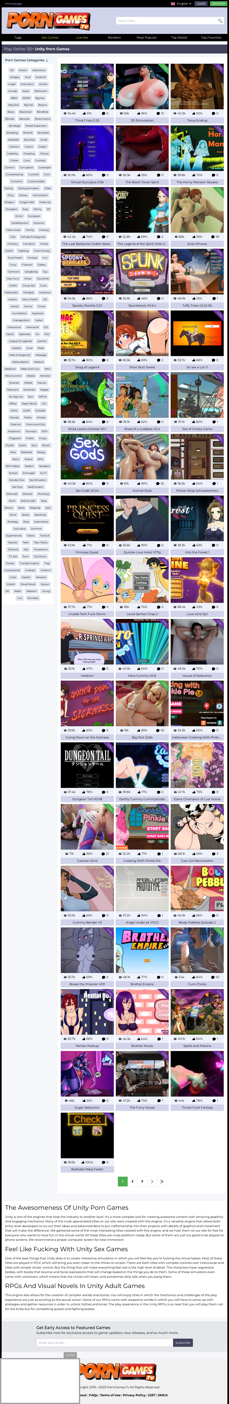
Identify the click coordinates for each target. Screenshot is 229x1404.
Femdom (29, 243)
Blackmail (26, 111)
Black (11, 111)
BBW (14, 97)
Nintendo (29, 389)
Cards (43, 139)
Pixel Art (16, 424)
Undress (30, 570)
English (182, 4)
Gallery (42, 264)
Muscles (14, 382)
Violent (11, 584)
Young (46, 591)
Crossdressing (14, 174)
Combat (40, 160)
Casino (29, 146)
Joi (37, 334)
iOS (46, 327)
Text (25, 549)
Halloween (11, 292)
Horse (41, 306)
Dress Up (45, 202)
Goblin (13, 285)
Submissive (41, 521)
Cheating (29, 153)
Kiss (46, 334)
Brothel (27, 132)
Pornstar (31, 431)
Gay (45, 271)
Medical (38, 361)
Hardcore (45, 292)
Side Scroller (28, 500)
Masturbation (20, 361)
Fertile (44, 243)
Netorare (12, 389)
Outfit (26, 410)
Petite (28, 417)
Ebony (38, 209)
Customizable (36, 181)
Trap (47, 563)
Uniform (46, 570)
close (70, 1355)
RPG (40, 459)
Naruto (42, 382)
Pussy (42, 438)
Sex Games (50, 37)
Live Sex (82, 37)
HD (45, 299)
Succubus (20, 528)
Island (10, 334)
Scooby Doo (16, 479)
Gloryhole (43, 278)
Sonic (13, 514)
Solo (48, 507)
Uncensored (12, 570)
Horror (28, 306)
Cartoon (14, 146)
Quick (22, 445)
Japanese (24, 334)
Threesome (41, 549)
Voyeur (45, 584)
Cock (27, 160)
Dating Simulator (28, 188)
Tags (17, 37)
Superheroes (14, 535)
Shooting (43, 493)
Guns (43, 285)
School (13, 473)
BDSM (26, 97)
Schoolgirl (29, 473)
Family (30, 229)
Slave (21, 507)
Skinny (9, 507)
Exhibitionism (20, 223)
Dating (8, 188)
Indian (39, 320)
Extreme (39, 223)
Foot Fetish (15, 257)
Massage (41, 354)
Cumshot (16, 181)
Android (41, 77)
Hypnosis (37, 313)
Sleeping (35, 507)
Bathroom (40, 91)
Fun (45, 257)
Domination (40, 195)
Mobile (31, 375)
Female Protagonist (33, 236)
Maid (41, 348)
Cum (47, 174)
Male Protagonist (19, 354)
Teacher (13, 542)
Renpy (41, 452)
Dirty (11, 195)
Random (114, 37)
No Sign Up (16, 396)
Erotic (19, 216)
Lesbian (16, 348)
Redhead (26, 452)
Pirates (41, 417)
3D (12, 70)
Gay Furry (13, 278)
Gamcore (13, 271)
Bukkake (13, 139)
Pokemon (14, 431)
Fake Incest (13, 229)
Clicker (14, 160)
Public (30, 438)
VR (7, 591)
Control (9, 167)
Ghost (28, 278)
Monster (45, 375)
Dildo (47, 188)
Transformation (29, 563)
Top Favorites (211, 37)
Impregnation (21, 320)
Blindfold (42, 111)
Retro (15, 459)
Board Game (42, 118)
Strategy (13, 521)
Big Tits (28, 104)
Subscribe (183, 1343)
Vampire (41, 577)
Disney (23, 195)
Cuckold (33, 174)
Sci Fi (43, 473)
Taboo (31, 535)
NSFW (42, 396)
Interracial (32, 327)
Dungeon (11, 209)
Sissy (44, 500)
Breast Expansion (36, 125)
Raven (46, 445)
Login (201, 3)
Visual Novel (27, 584)
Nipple (44, 389)
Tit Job (13, 556)
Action (23, 70)
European (34, 216)
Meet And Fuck (30, 368)
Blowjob (24, 118)
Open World (29, 403)
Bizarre (42, 104)
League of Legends (20, 341)
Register (218, 3)
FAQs (93, 1395)
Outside (40, 410)
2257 (151, 1395)
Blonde (9, 118)
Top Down (40, 556)
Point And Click (35, 424)
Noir (30, 396)
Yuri (19, 598)
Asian (25, 91)
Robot (28, 459)
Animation (27, 84)
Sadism (29, 466)
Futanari (27, 264)
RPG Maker (13, 466)
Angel (11, 84)
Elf (48, 209)
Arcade (12, 91)
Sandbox (44, 466)
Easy (25, 209)
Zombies (33, 598)
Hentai (15, 306)
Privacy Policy (134, 1395)
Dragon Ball (27, 202)
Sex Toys (17, 486)
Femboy (13, 243)
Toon (25, 556)
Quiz (34, 445)
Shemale (12, 493)
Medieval (10, 368)
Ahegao (15, 77)
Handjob (28, 292)
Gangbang (31, 271)
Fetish (9, 250)
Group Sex (28, 285)
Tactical (44, 535)
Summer (36, 528)
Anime (43, 84)
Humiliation (19, 313)
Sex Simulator (38, 479)
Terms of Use (110, 1395)
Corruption (26, 167)
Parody (14, 417)
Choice (44, 153)
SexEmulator (35, 486)
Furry (13, 264)
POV (44, 431)
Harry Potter (30, 299)
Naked (28, 382)
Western (32, 591)
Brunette (43, 132)
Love (29, 348)
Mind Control (13, 375)
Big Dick (14, 104)
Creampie (45, 167)
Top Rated (179, 37)
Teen (26, 542)
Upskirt (26, 577)
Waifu (17, 591)
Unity (13, 577)
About (82, 1395)
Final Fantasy (42, 250)
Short (12, 500)
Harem (12, 299)
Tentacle (13, 549)
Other (14, 410)
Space (25, 514)
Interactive (14, 327)
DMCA (163, 1395)
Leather (42, 341)
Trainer (10, 563)
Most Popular (147, 37)
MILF (48, 368)
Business (29, 139)
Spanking (40, 514)
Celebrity (12, 153)
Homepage (13, 4)
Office (13, 403)
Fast (12, 236)
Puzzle (10, 445)
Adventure (38, 70)
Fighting (23, 250)
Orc (44, 403)
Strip (26, 521)
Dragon (9, 202)
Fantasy (44, 229)
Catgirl (42, 146)
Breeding (12, 132)
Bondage (14, 125)
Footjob (32, 257)
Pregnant (15, 438)
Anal (27, 77)
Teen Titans (41, 542)
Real (13, 452)
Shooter (27, 493)
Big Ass (39, 97)
